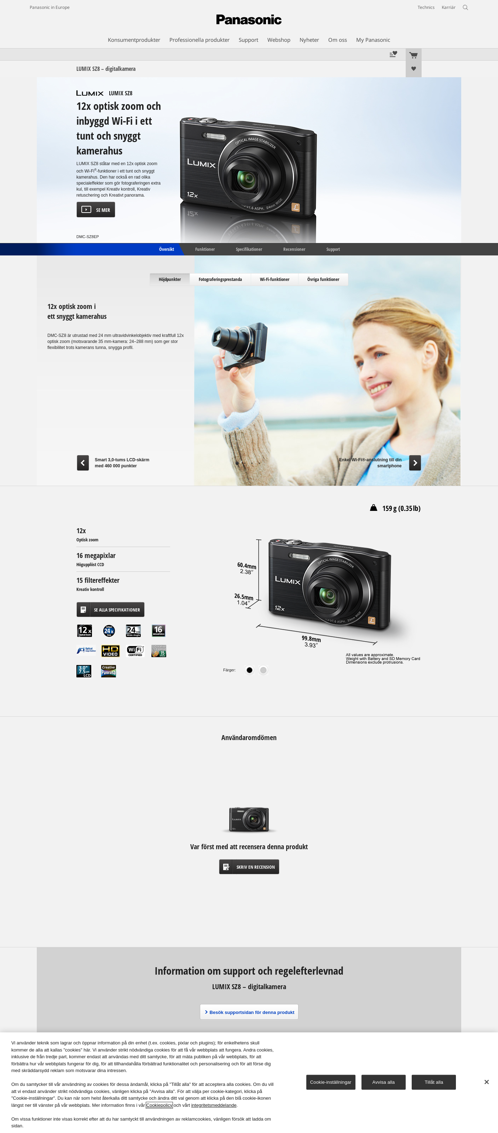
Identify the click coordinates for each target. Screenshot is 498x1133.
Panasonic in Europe (50, 7)
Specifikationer (249, 249)
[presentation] (170, 280)
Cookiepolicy (159, 1105)
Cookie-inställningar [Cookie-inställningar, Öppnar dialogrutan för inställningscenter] (331, 1082)
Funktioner (205, 249)
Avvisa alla (383, 1082)
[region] (249, 1082)
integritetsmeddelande (214, 1105)
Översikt (166, 249)
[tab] (170, 280)
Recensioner (294, 249)
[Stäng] (486, 1082)
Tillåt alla (434, 1082)
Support (333, 249)
